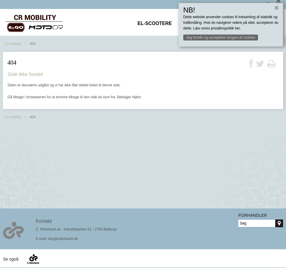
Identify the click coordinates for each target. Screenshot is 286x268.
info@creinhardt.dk (63, 239)
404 (32, 44)
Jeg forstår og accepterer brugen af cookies (220, 37)
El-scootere (154, 23)
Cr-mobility (12, 44)
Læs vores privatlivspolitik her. (217, 28)
